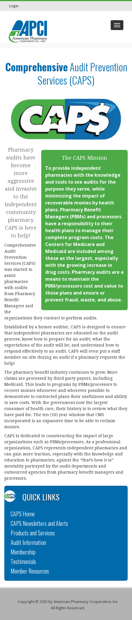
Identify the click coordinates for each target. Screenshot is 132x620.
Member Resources (30, 571)
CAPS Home (23, 513)
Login (13, 5)
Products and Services (33, 532)
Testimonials (23, 561)
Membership (23, 552)
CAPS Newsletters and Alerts (39, 523)
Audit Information (28, 542)
